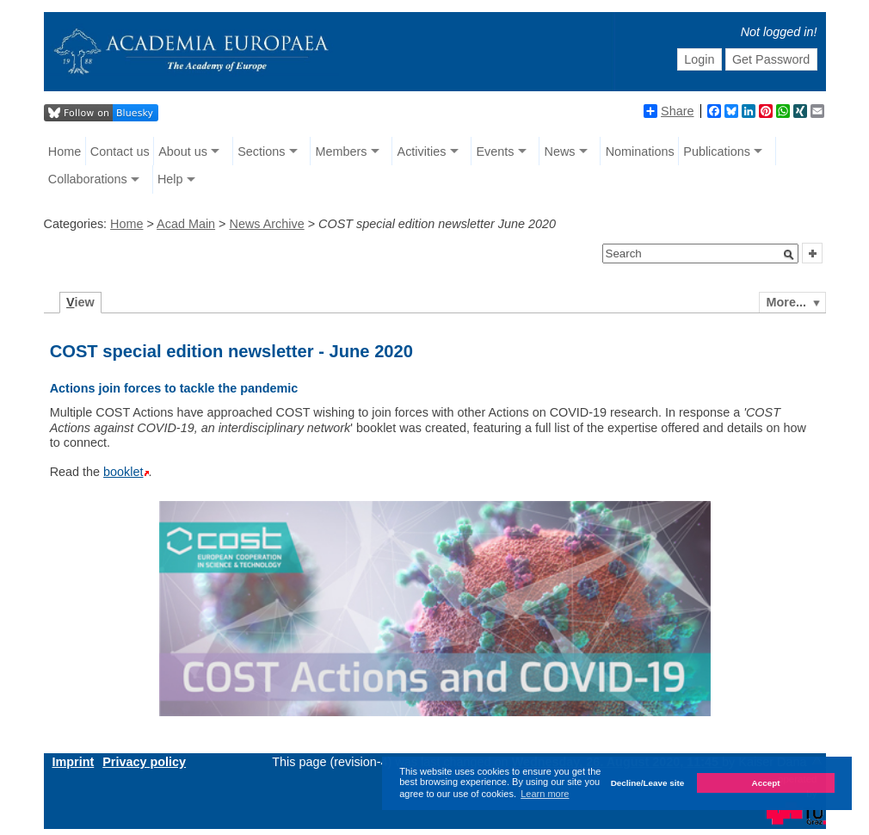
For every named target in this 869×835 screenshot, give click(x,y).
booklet (123, 472)
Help (170, 179)
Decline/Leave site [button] (648, 783)
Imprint (73, 762)
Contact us (120, 151)
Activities (422, 151)
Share (668, 111)
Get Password (771, 59)
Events (495, 151)
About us (182, 151)
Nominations (640, 151)
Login (699, 59)
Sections (261, 151)
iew (80, 302)
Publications (716, 151)
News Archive (267, 224)
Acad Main (186, 224)
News (560, 151)
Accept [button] (766, 783)
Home (64, 151)
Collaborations (87, 179)
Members (341, 151)
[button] (789, 255)
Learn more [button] (545, 794)
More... (786, 302)
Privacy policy (144, 762)
